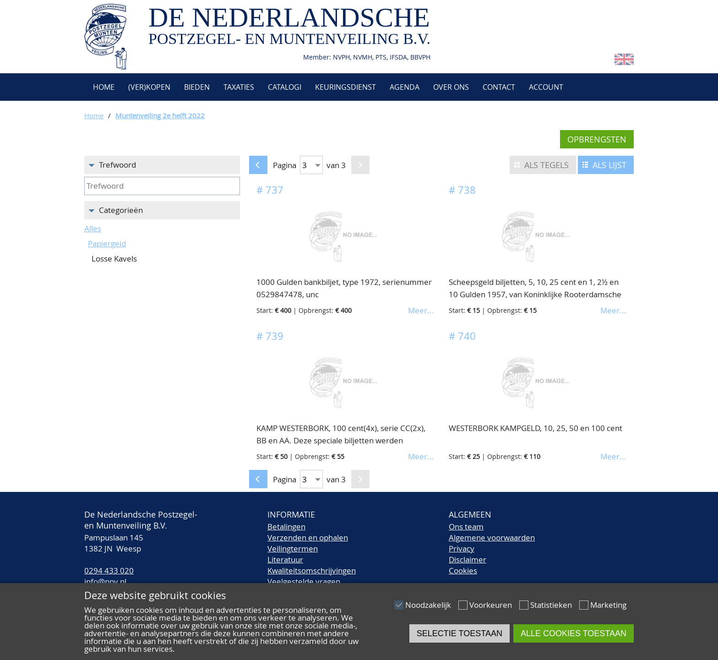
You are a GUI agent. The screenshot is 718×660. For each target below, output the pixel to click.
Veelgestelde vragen (303, 581)
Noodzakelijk (428, 605)
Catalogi (284, 87)
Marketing (608, 605)
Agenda (404, 87)
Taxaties (238, 87)
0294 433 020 (109, 570)
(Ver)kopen (149, 87)
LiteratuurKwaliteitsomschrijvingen (311, 565)
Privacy (461, 548)
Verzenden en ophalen (307, 537)
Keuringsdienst (345, 87)
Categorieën (121, 210)
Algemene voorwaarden (492, 537)
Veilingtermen (292, 548)
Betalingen (286, 526)
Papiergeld (107, 243)
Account (546, 87)
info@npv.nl (105, 581)
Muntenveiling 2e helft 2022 (160, 115)
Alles (92, 228)
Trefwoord (117, 164)
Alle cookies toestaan (573, 633)
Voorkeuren (490, 605)
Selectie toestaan (459, 633)
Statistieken (551, 605)
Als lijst (609, 164)
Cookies (463, 570)
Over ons (451, 87)
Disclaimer (467, 559)
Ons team (466, 526)
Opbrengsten (596, 139)
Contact (499, 87)
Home (102, 87)
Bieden (197, 87)
